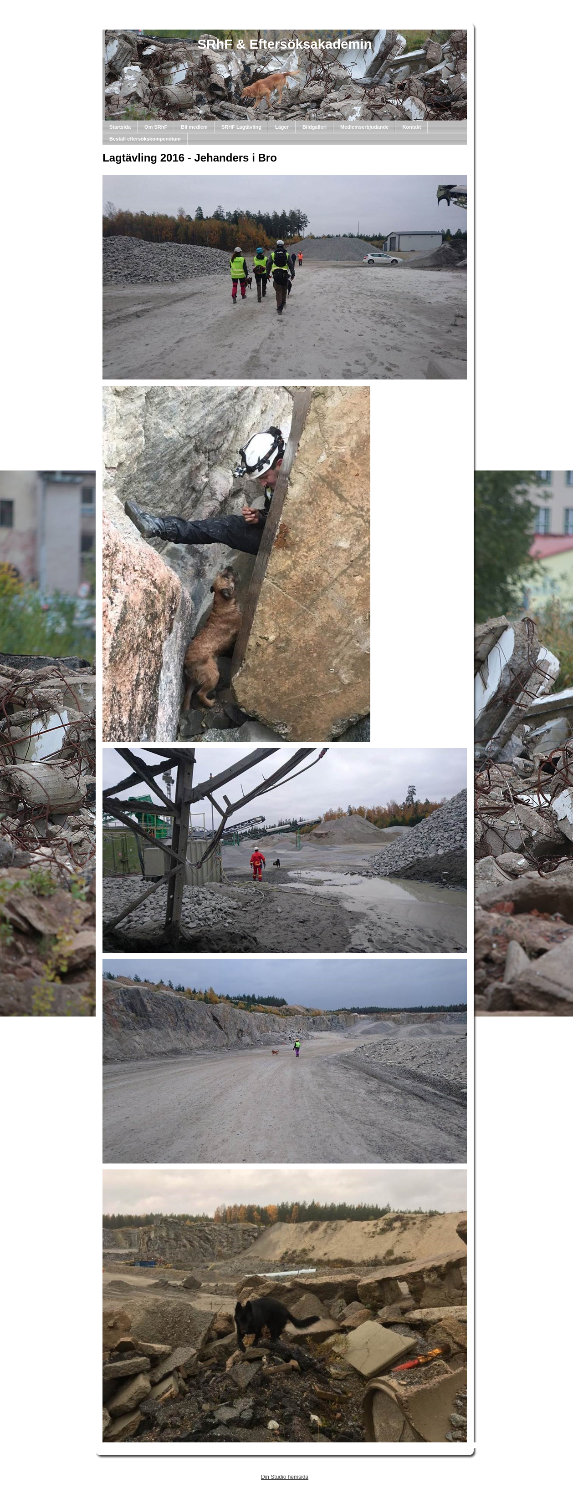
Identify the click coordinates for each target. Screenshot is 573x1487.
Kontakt (411, 127)
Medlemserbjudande (364, 127)
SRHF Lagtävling (241, 127)
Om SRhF (155, 127)
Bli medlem (194, 127)
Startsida (120, 127)
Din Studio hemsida (284, 1477)
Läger (282, 127)
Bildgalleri (314, 127)
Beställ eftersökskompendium (145, 139)
